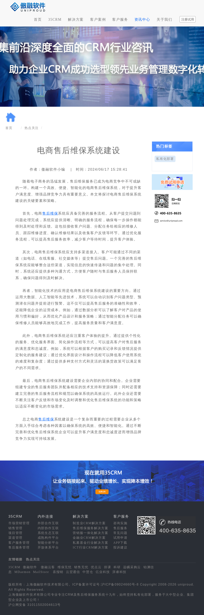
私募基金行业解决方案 (90, 542)
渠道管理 (15, 537)
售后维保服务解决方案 (90, 528)
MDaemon (22, 572)
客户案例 (98, 20)
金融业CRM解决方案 (89, 537)
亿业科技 (103, 572)
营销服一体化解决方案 (90, 533)
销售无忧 (81, 567)
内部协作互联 (48, 528)
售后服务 (120, 528)
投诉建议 (120, 547)
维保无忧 (65, 567)
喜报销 (58, 572)
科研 (117, 567)
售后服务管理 (19, 547)
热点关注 (32, 128)
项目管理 (15, 533)
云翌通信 (73, 572)
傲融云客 (48, 567)
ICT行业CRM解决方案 (90, 547)
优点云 (96, 567)
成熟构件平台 (48, 537)
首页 (38, 20)
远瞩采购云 (132, 567)
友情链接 (15, 559)
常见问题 (120, 533)
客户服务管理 (19, 542)
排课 (107, 567)
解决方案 (76, 20)
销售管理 (15, 528)
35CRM (55, 20)
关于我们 (164, 20)
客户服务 (120, 20)
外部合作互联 (48, 523)
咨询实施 (120, 523)
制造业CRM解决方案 (89, 523)
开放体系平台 (48, 547)
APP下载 (120, 542)
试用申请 (120, 537)
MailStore (41, 572)
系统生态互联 (48, 533)
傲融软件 (30, 567)
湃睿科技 (119, 572)
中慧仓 (87, 572)
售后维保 (50, 213)
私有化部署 (165, 158)
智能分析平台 (48, 542)
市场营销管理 (19, 523)
